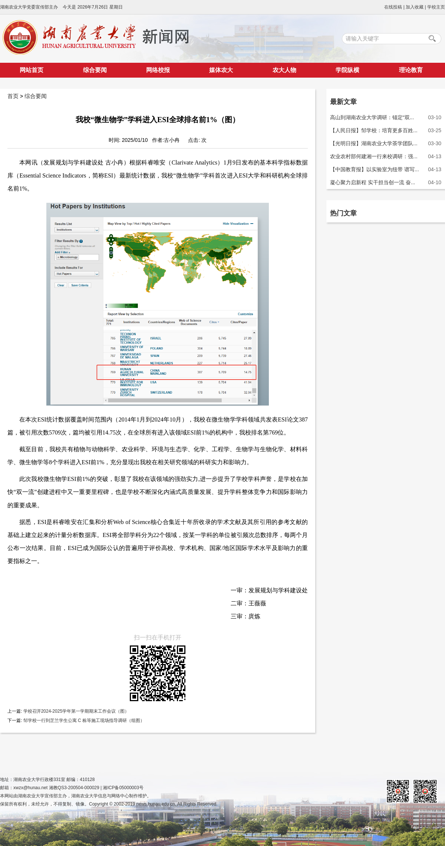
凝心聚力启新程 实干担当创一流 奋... (372, 182)
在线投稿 (393, 7)
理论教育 (411, 70)
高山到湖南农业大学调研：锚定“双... (372, 117)
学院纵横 (347, 70)
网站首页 (31, 70)
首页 (13, 96)
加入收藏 (414, 7)
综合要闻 (95, 70)
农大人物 (284, 70)
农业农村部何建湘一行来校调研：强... (374, 156)
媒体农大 (221, 70)
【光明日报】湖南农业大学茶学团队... (374, 143)
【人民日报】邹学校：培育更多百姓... (374, 130)
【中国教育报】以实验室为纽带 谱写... (374, 169)
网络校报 (158, 70)
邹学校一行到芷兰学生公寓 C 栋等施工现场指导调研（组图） (83, 720)
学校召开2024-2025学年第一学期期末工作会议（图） (75, 711)
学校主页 (436, 7)
